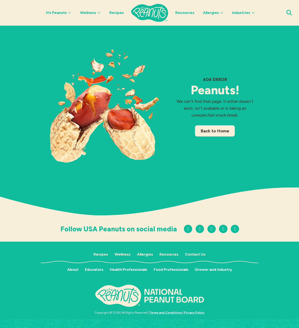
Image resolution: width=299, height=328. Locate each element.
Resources (184, 12)
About (73, 269)
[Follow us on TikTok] (200, 229)
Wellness (90, 12)
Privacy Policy (194, 313)
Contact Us (195, 254)
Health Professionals (128, 269)
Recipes (116, 12)
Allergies (213, 12)
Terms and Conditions (165, 313)
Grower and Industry (213, 269)
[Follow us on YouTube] (211, 229)
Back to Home (215, 130)
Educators (94, 269)
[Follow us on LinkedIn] (235, 229)
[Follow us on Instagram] (188, 229)
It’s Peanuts (58, 12)
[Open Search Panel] (289, 12)
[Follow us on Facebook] (223, 229)
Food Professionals (171, 269)
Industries (243, 12)
